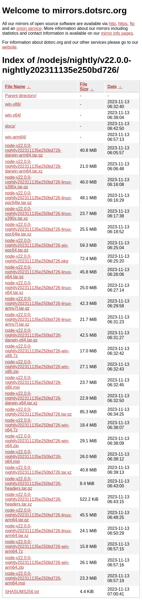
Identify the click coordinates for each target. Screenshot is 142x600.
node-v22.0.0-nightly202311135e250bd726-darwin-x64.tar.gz (33, 335)
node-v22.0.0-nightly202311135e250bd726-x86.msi (33, 382)
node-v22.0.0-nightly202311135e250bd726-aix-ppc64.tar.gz (37, 245)
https (123, 23)
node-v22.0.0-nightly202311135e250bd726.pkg (36, 258)
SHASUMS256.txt (22, 591)
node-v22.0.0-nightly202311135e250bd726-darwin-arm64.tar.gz (33, 150)
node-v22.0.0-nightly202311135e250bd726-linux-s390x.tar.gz (38, 182)
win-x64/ (13, 115)
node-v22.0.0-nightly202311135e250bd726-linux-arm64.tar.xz (38, 531)
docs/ (10, 126)
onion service (28, 28)
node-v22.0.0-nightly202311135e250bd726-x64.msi (33, 457)
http (112, 23)
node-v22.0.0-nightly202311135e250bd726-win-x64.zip (37, 441)
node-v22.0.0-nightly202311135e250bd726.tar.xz (38, 470)
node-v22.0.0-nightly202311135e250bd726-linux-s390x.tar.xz (38, 213)
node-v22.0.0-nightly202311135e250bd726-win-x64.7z (37, 425)
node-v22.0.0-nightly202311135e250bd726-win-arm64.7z (37, 546)
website (9, 47)
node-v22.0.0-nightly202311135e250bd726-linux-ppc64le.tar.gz (38, 198)
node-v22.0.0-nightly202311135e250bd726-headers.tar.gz (33, 483)
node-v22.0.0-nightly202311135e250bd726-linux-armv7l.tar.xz (38, 319)
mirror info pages (117, 33)
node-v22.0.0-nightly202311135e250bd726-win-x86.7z (37, 351)
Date (112, 86)
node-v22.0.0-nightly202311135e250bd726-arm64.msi (33, 578)
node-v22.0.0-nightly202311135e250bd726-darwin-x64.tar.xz (33, 398)
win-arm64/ (15, 137)
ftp (132, 23)
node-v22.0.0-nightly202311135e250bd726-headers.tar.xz (33, 499)
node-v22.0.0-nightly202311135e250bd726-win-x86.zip (37, 367)
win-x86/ (13, 104)
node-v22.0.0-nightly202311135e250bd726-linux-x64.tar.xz (38, 288)
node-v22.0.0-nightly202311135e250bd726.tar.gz (38, 411)
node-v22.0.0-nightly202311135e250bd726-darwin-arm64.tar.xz (33, 166)
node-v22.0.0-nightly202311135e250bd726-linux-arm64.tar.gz (38, 515)
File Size (84, 86)
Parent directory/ (20, 95)
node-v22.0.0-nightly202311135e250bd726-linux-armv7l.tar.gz (38, 303)
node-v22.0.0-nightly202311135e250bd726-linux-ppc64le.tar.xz (38, 229)
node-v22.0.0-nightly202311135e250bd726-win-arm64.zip (37, 562)
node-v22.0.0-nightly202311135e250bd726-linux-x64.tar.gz (38, 272)
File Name (15, 86)
